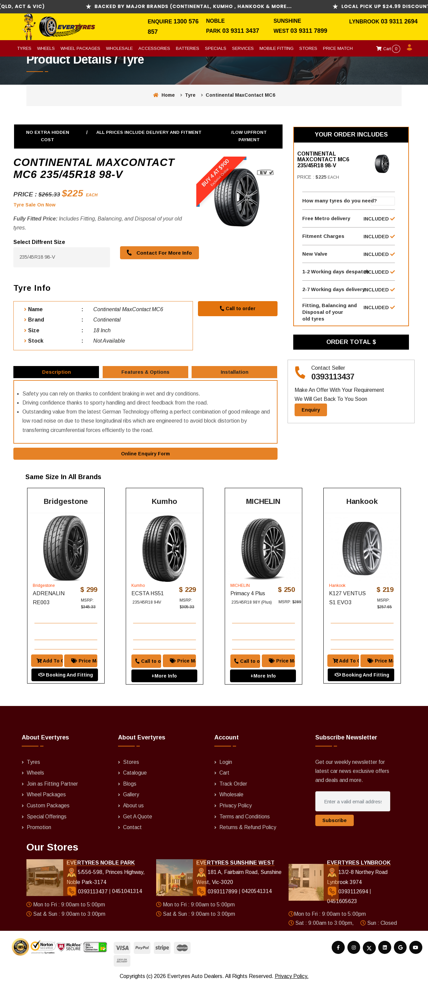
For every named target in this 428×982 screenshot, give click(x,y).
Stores (308, 48)
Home (164, 95)
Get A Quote (137, 814)
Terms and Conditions (244, 814)
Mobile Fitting (276, 48)
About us (133, 803)
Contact (132, 824)
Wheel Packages (80, 48)
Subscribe (334, 818)
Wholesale (119, 48)
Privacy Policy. (292, 974)
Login (225, 760)
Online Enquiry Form (145, 459)
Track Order (233, 781)
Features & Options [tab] (146, 374)
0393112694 (348, 889)
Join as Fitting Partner (53, 781)
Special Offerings (47, 814)
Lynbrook (365, 21)
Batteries (187, 48)
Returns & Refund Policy (248, 824)
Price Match (338, 48)
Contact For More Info (158, 252)
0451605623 (342, 899)
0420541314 (256, 889)
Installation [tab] (235, 374)
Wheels (46, 48)
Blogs (129, 781)
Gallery (131, 792)
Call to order (237, 308)
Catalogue (135, 771)
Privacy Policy (235, 803)
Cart (388, 49)
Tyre (190, 95)
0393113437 (332, 383)
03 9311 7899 (309, 30)
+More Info (164, 665)
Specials (215, 48)
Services (243, 48)
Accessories (154, 48)
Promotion (39, 824)
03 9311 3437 (240, 30)
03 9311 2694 (399, 21)
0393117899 (217, 889)
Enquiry (311, 416)
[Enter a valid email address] (352, 800)
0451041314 (127, 889)
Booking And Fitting (64, 664)
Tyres (24, 48)
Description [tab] (57, 374)
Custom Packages (48, 803)
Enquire (161, 21)
